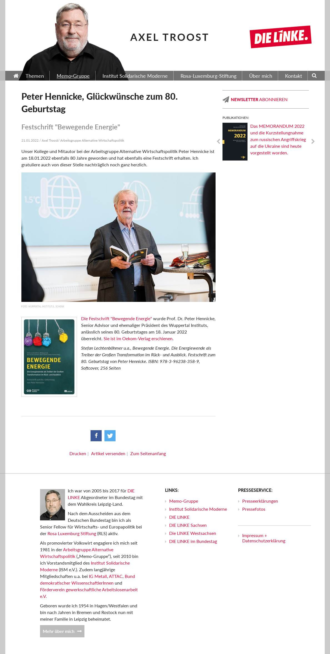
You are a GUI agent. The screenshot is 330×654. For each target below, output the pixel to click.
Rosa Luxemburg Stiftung (72, 533)
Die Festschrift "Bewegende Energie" (116, 318)
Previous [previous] (218, 141)
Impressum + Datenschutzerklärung (263, 538)
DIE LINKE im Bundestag (193, 541)
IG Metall (98, 576)
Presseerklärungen (260, 500)
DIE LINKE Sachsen (188, 525)
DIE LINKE (179, 517)
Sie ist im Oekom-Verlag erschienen (138, 338)
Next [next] (313, 141)
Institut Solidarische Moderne (198, 509)
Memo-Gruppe (183, 500)
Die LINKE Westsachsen (192, 533)
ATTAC (115, 576)
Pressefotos (253, 509)
